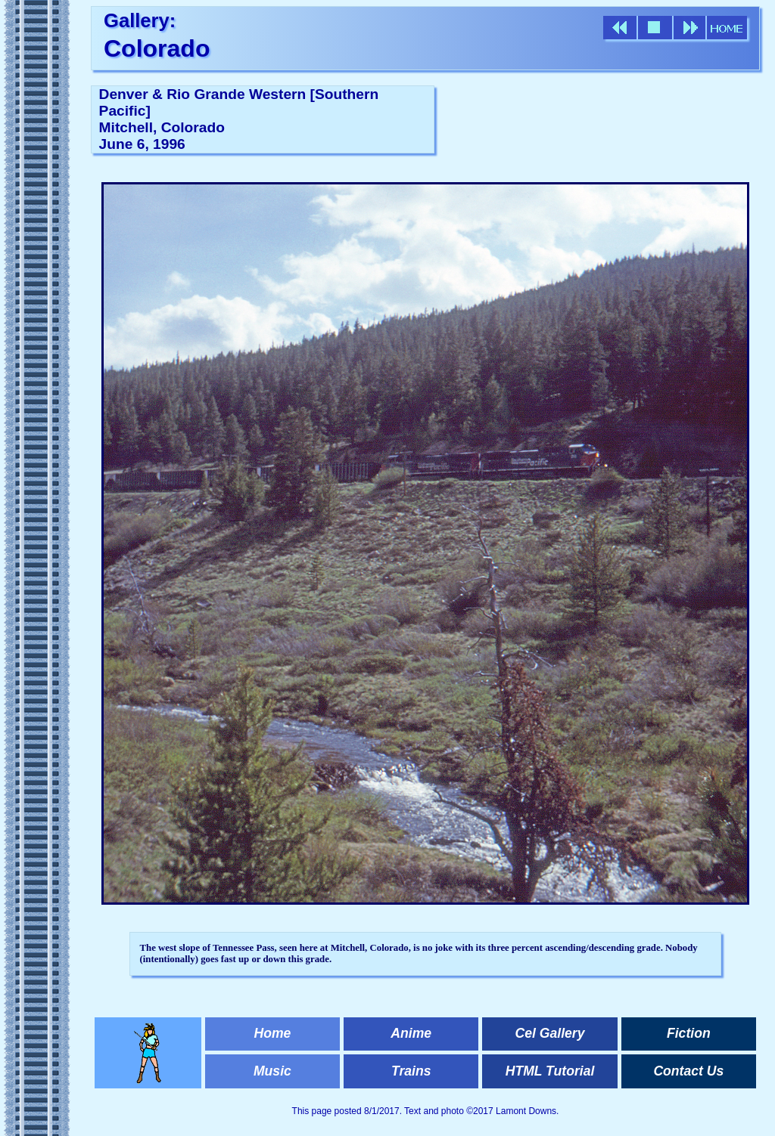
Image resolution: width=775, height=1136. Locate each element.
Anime (411, 1033)
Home (272, 1033)
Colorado (157, 48)
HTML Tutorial (550, 1071)
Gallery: (140, 20)
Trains (411, 1071)
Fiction (689, 1033)
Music (272, 1071)
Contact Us (688, 1071)
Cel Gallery (550, 1033)
